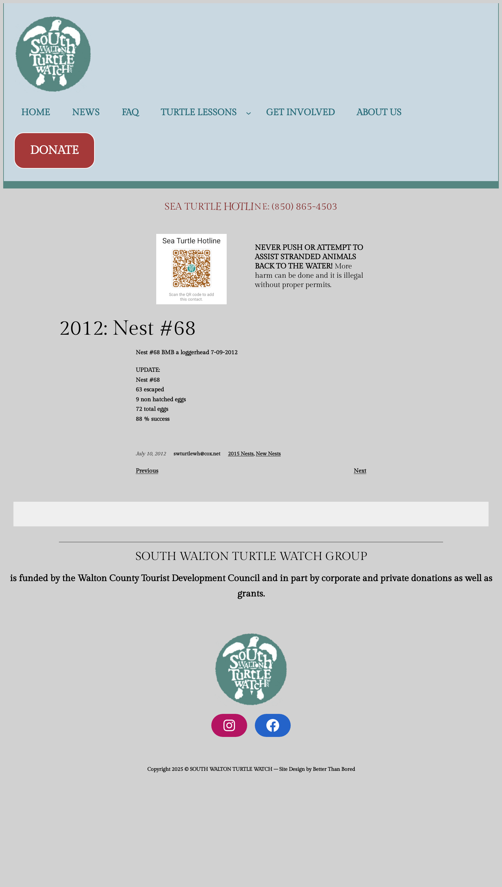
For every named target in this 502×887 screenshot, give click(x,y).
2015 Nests (241, 454)
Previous (147, 470)
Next (360, 470)
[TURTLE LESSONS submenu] (248, 113)
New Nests (268, 454)
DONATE (54, 150)
